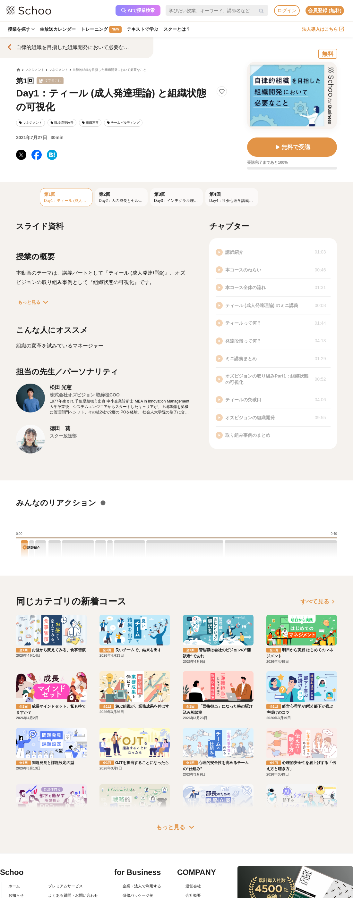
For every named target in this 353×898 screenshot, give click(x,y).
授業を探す (21, 29)
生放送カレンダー (58, 29)
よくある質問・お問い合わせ (73, 895)
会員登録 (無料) (324, 10)
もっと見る (34, 302)
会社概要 (193, 895)
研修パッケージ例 (138, 895)
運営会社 (193, 886)
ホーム (14, 886)
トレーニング (101, 29)
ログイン (287, 10)
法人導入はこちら (323, 29)
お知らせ (16, 895)
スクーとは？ (176, 29)
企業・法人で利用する (142, 886)
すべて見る (318, 601)
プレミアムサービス (65, 886)
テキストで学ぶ (142, 29)
